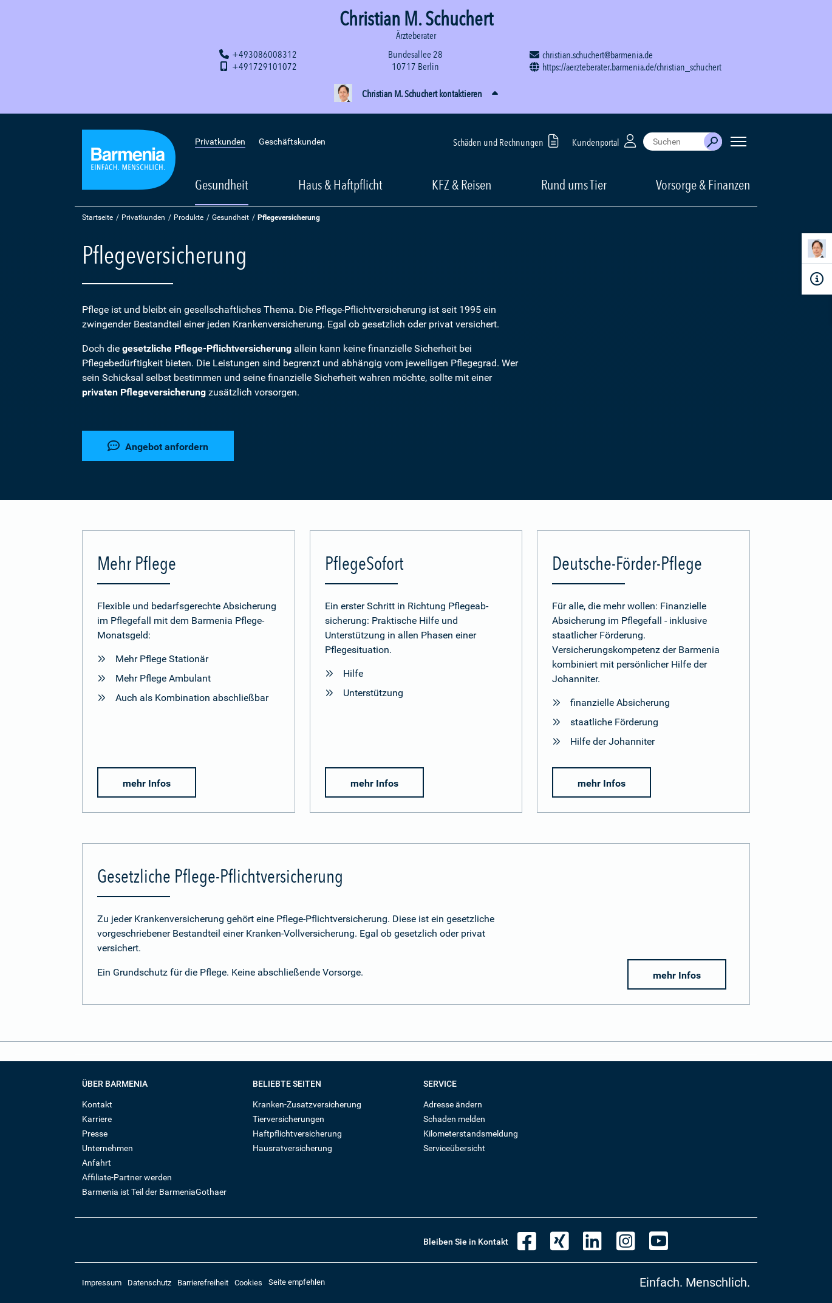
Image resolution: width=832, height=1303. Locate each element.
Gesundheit (230, 217)
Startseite (97, 217)
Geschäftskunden (292, 134)
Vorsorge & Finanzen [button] (703, 177)
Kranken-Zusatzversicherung (307, 1104)
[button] (416, 94)
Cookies (248, 1282)
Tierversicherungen (288, 1119)
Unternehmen (107, 1148)
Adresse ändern (452, 1104)
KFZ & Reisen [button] (461, 177)
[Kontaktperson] (817, 250)
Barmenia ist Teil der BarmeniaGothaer (154, 1192)
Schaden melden (454, 1119)
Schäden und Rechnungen (508, 132)
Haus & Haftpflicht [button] (340, 177)
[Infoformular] (817, 279)
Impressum (101, 1282)
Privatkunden (220, 134)
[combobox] (673, 134)
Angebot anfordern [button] (157, 445)
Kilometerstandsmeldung (470, 1133)
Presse (94, 1133)
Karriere (97, 1119)
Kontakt (97, 1104)
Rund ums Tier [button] (574, 177)
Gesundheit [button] (221, 177)
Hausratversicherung (292, 1148)
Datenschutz (149, 1282)
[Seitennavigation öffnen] (738, 133)
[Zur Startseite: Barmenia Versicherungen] (129, 153)
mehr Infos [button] (147, 783)
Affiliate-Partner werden (127, 1177)
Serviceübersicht (454, 1148)
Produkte (188, 217)
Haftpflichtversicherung (297, 1133)
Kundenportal (605, 132)
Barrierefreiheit (202, 1282)
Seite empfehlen (296, 1282)
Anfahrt (96, 1163)
